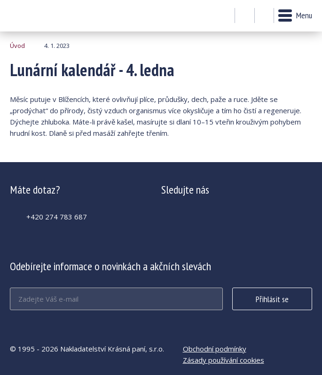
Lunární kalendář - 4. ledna (35, 15)
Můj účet (244, 16)
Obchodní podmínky (214, 348)
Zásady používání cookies (223, 360)
